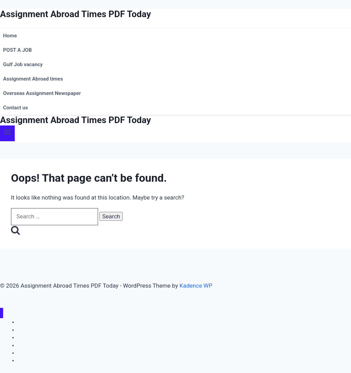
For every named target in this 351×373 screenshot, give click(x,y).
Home (10, 36)
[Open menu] (7, 133)
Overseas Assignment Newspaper (42, 93)
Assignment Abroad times (33, 79)
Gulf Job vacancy (23, 64)
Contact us (15, 108)
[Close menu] (1, 313)
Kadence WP (196, 285)
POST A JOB (17, 50)
